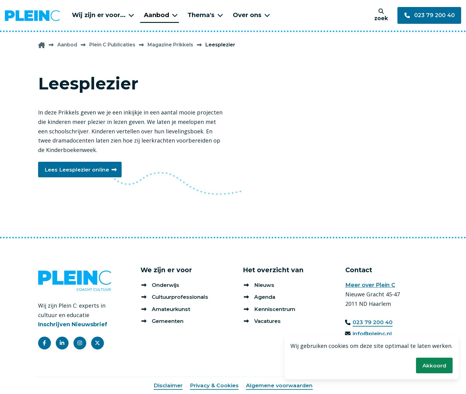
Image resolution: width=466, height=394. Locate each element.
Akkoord (434, 365)
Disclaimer (166, 385)
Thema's (201, 15)
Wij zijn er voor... (99, 15)
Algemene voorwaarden (280, 385)
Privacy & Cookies (213, 385)
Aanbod (156, 15)
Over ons (247, 15)
